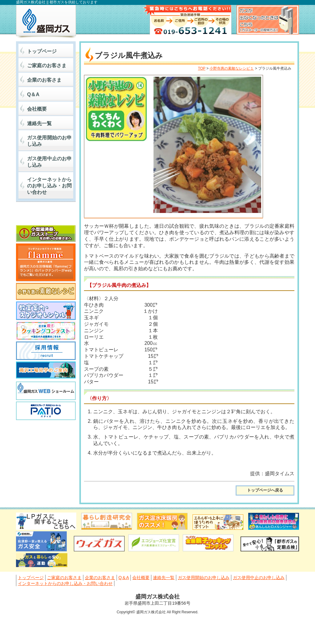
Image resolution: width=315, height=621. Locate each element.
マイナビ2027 (46, 214)
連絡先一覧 (39, 123)
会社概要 (37, 109)
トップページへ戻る (265, 490)
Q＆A (33, 94)
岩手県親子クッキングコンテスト (46, 330)
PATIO (46, 411)
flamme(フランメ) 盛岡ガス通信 (46, 262)
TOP (201, 68)
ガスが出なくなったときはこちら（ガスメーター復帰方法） (268, 20)
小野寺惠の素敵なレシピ (46, 291)
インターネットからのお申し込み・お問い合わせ (49, 186)
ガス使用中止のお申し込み (49, 162)
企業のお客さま (44, 80)
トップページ (42, 51)
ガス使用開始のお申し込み (49, 141)
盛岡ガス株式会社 (46, 21)
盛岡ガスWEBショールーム (46, 391)
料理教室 (46, 310)
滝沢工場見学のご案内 (46, 371)
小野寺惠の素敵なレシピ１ (231, 68)
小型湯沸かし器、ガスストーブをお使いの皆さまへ (46, 233)
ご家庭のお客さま (46, 65)
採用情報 (46, 350)
